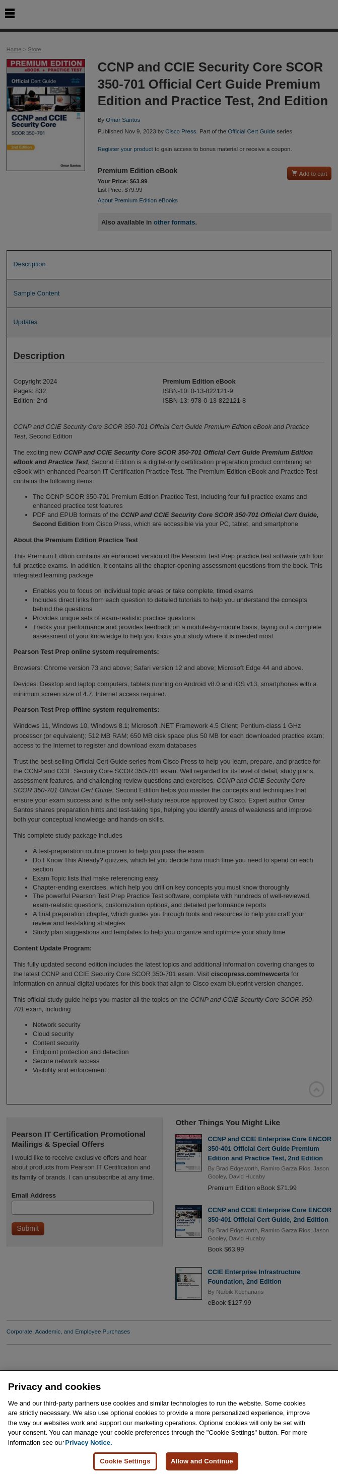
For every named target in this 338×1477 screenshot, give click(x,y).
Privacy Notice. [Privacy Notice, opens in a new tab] (88, 1442)
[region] (169, 1424)
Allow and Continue (202, 1461)
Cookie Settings (125, 1461)
